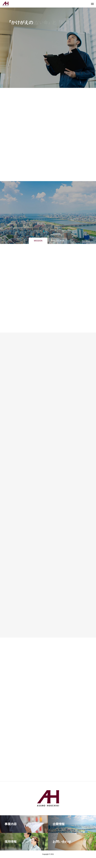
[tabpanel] (48, 44)
